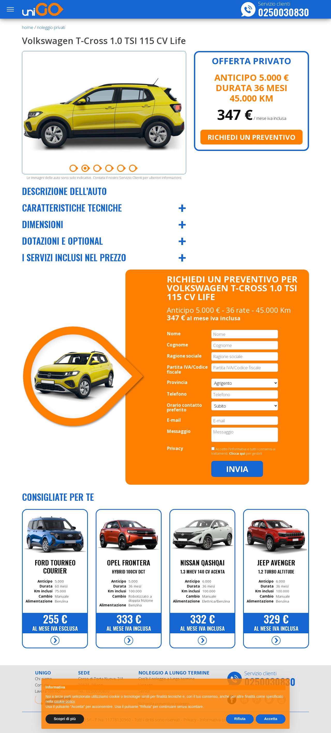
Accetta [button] (270, 719)
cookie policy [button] (64, 701)
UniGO (50, 9)
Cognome (177, 345)
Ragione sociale (184, 356)
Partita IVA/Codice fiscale (187, 369)
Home (27, 27)
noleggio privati (51, 27)
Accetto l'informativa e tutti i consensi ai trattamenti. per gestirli (243, 451)
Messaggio (179, 431)
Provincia (177, 382)
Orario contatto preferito (184, 407)
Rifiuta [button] (240, 719)
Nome (173, 334)
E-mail (174, 420)
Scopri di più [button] (65, 719)
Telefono (177, 394)
